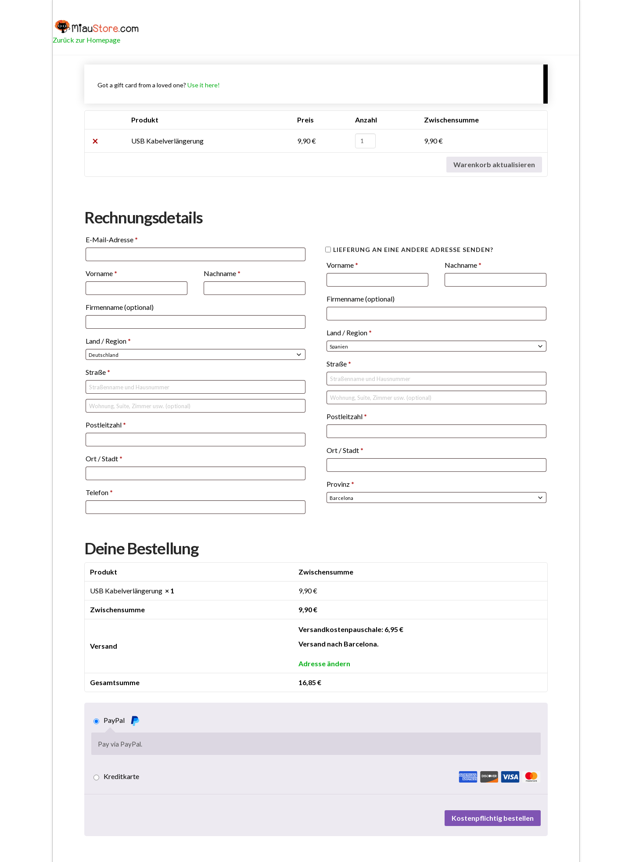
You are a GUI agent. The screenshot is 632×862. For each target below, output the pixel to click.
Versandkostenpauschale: (350, 629)
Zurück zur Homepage (86, 40)
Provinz (340, 484)
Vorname (101, 273)
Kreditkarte (322, 776)
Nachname (222, 273)
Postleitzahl (106, 424)
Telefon (99, 492)
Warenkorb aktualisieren (494, 164)
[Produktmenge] (365, 140)
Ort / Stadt (104, 458)
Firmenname (120, 307)
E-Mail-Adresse (112, 239)
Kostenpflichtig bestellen (493, 818)
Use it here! (203, 85)
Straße (98, 372)
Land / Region (108, 341)
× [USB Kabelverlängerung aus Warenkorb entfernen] (95, 141)
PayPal (122, 720)
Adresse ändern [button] (324, 663)
